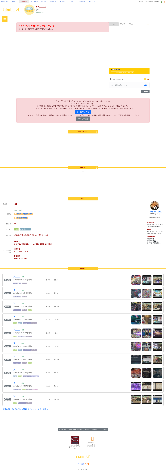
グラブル (24, 283)
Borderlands (35, 376)
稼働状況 (156, 1)
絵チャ (14, 2)
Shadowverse (17, 283)
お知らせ (92, 2)
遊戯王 (20, 323)
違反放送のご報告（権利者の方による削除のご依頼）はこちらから (83, 429)
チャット (43, 2)
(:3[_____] (16, 277)
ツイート (145, 91)
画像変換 (82, 2)
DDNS (72, 2)
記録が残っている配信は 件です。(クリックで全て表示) (25, 409)
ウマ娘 (16, 229)
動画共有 (63, 2)
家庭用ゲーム (25, 229)
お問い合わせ (148, 1)
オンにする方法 (83, 112)
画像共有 (53, 2)
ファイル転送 (34, 2)
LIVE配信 (24, 2)
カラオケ (35, 389)
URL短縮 (140, 1)
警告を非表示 (83, 119)
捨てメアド (4, 2)
